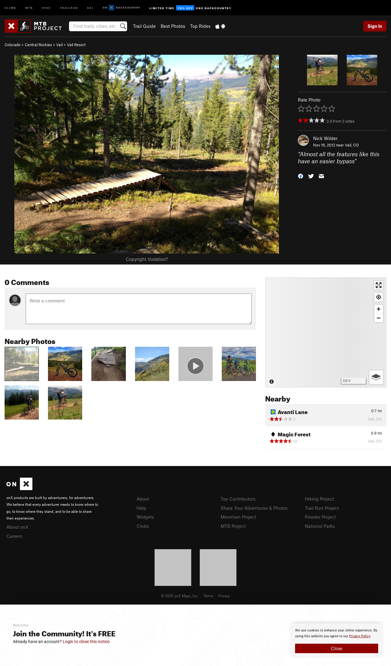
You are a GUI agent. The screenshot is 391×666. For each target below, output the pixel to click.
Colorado (12, 44)
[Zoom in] (378, 309)
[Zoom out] (378, 317)
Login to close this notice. (87, 641)
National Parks (320, 526)
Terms (208, 596)
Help (141, 508)
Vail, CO (352, 144)
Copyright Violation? (147, 259)
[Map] (325, 332)
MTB (29, 7)
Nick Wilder (325, 138)
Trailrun (69, 7)
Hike (46, 7)
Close (336, 648)
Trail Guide (144, 26)
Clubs (143, 526)
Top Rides (200, 26)
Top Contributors (238, 498)
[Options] (376, 377)
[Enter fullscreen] (378, 285)
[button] (300, 175)
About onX (17, 527)
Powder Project (320, 517)
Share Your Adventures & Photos (254, 508)
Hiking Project (319, 498)
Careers (14, 536)
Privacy (224, 596)
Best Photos (173, 26)
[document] (336, 640)
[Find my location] (378, 297)
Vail (59, 44)
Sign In (374, 26)
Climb (10, 7)
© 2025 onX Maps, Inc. (179, 596)
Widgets (145, 517)
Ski (90, 7)
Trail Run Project (322, 508)
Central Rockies (38, 44)
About (143, 498)
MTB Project (233, 526)
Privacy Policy (359, 636)
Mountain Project (238, 517)
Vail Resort (76, 44)
